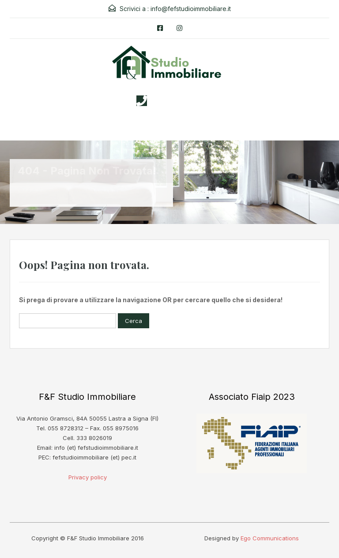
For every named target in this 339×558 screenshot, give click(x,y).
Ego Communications (270, 538)
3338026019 (178, 101)
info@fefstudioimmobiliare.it (191, 8)
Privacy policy (87, 477)
